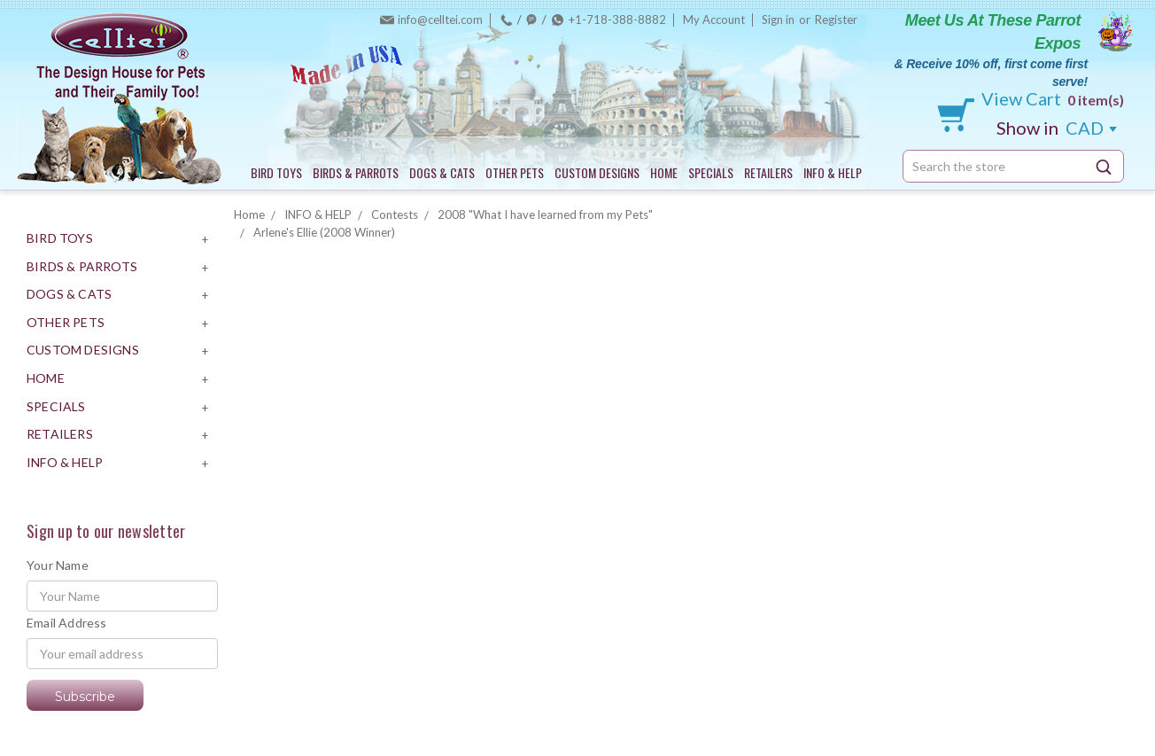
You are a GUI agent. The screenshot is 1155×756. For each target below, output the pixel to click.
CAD (1056, 127)
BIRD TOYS (276, 172)
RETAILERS (768, 172)
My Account (714, 19)
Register (836, 19)
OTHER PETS (514, 172)
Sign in (778, 19)
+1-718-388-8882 (617, 19)
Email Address (67, 622)
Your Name (58, 565)
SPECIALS (710, 172)
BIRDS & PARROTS (356, 172)
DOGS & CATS (442, 172)
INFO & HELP (832, 172)
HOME (664, 172)
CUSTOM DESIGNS (597, 172)
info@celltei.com (440, 19)
